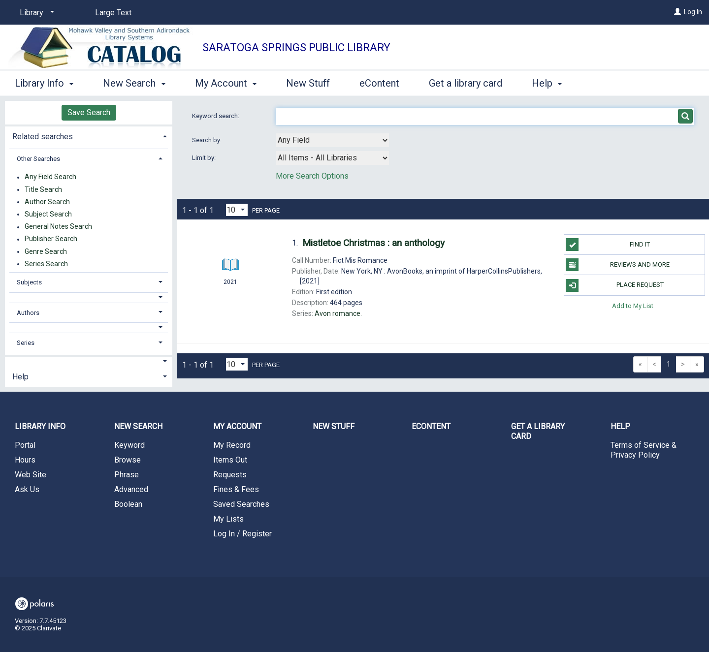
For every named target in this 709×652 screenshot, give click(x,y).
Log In (693, 12)
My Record (232, 445)
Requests (230, 474)
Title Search (43, 189)
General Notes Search (58, 227)
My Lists (228, 519)
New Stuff (308, 83)
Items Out (230, 460)
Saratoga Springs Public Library (296, 47)
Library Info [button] (44, 83)
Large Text (113, 12)
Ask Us (27, 489)
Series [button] (25, 342)
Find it (608, 244)
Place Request (614, 285)
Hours (25, 460)
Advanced (131, 489)
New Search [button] (134, 83)
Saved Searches (241, 504)
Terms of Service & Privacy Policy (644, 450)
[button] (88, 297)
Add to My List (632, 306)
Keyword (129, 445)
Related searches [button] (42, 136)
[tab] (88, 135)
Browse (127, 460)
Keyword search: (216, 116)
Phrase (126, 474)
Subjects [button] (29, 282)
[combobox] (332, 140)
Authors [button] (28, 312)
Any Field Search (50, 177)
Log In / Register (242, 533)
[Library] (35, 13)
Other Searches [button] (38, 158)
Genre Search (46, 251)
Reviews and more (618, 264)
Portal (25, 445)
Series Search (46, 264)
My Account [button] (226, 83)
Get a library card (465, 83)
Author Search (47, 202)
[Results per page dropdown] (237, 210)
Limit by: (204, 157)
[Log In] (677, 12)
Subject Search (48, 214)
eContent (379, 83)
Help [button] (547, 83)
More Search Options (312, 176)
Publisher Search (51, 239)
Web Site (30, 474)
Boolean (128, 504)
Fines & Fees (236, 489)
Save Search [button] (88, 112)
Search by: (207, 140)
